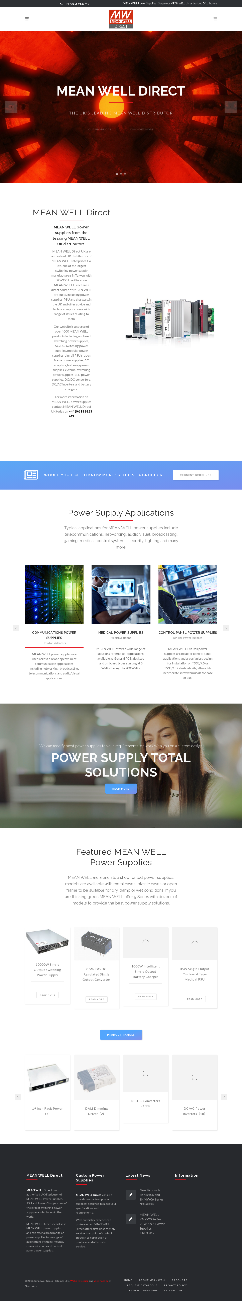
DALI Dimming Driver (96, 1111)
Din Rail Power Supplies (187, 637)
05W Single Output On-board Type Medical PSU (195, 974)
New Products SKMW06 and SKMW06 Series (152, 1194)
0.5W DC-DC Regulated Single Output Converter (96, 974)
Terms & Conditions (142, 1290)
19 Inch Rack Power (47, 1111)
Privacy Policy (175, 1285)
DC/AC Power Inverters (194, 1111)
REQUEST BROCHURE (196, 475)
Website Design (79, 1280)
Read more (47, 995)
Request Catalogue (142, 1285)
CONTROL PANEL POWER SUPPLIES (187, 633)
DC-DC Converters (145, 1104)
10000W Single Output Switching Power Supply (47, 969)
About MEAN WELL (152, 1280)
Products (179, 1280)
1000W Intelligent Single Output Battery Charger (145, 971)
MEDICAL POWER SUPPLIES (120, 633)
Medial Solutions (121, 637)
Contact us (173, 1290)
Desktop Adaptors (54, 643)
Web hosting (101, 1280)
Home (128, 1280)
